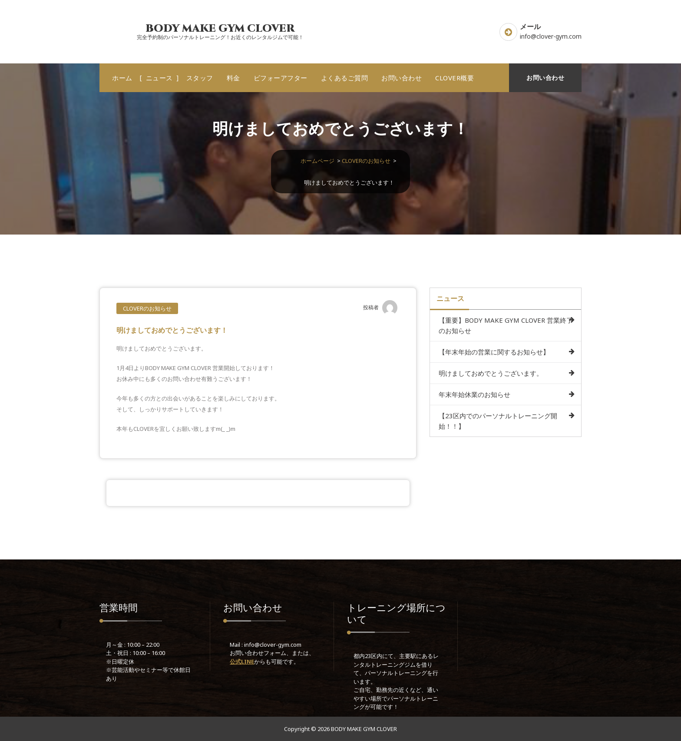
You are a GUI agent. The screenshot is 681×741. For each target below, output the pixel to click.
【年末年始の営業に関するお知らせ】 (494, 351)
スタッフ (199, 77)
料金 (233, 77)
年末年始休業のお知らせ (474, 394)
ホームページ (317, 161)
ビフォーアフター (280, 77)
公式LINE (242, 661)
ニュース (159, 77)
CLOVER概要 (454, 77)
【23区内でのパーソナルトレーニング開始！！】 (498, 420)
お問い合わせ (401, 77)
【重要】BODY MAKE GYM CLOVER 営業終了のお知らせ (506, 325)
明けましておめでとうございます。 (491, 373)
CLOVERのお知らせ (366, 161)
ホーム (122, 77)
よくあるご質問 (344, 77)
